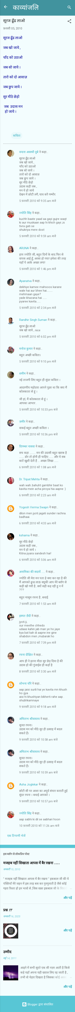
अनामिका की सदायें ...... (32, 572)
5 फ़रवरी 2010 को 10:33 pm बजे (38, 409)
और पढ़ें (67, 898)
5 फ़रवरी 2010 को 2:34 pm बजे (37, 308)
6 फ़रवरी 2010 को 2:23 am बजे (37, 495)
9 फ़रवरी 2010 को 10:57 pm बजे (38, 801)
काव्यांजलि (26, 7)
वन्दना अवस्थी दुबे (28, 152)
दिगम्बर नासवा (27, 446)
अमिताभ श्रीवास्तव (29, 719)
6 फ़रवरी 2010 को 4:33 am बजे (37, 523)
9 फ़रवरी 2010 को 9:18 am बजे (37, 707)
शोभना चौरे (25, 683)
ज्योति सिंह (25, 213)
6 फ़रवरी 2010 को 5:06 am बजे (37, 560)
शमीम (22, 373)
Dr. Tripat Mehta (29, 479)
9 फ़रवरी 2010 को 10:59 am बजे (38, 772)
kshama (24, 535)
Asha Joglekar (28, 784)
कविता (16, 135)
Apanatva (25, 281)
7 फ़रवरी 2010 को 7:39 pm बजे (37, 642)
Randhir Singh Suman (33, 320)
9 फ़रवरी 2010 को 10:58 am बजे (38, 739)
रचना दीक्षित (26, 655)
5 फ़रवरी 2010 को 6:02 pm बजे (37, 336)
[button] (69, 22)
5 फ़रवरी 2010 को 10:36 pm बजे (38, 434)
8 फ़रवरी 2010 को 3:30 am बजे (37, 671)
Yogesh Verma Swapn (33, 507)
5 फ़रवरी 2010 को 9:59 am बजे (37, 236)
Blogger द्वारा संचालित (37, 1004)
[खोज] (69, 8)
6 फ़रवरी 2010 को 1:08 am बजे (37, 467)
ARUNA (24, 248)
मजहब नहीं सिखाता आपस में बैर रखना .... (31, 863)
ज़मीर (22, 421)
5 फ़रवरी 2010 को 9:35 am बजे (37, 201)
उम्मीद (7, 952)
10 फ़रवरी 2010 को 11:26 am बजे (39, 826)
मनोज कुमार (26, 348)
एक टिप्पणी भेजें (16, 836)
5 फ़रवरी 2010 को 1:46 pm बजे (37, 269)
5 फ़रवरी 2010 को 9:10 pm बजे (37, 361)
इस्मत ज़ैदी (25, 616)
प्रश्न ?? (7, 910)
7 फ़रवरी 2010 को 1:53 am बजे (37, 604)
